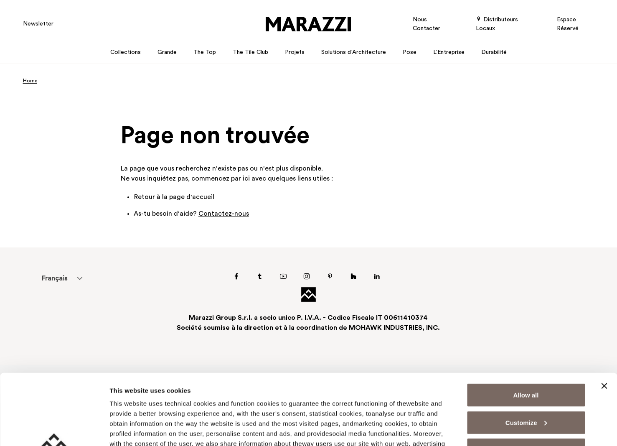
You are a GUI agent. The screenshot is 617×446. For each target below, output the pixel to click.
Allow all (526, 328)
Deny (526, 383)
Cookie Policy (219, 407)
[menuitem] (54, 278)
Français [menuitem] (54, 278)
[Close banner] (604, 320)
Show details (128, 429)
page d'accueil (191, 197)
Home (30, 81)
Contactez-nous (223, 214)
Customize (526, 356)
